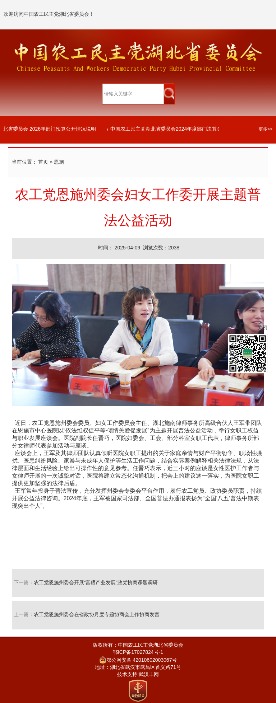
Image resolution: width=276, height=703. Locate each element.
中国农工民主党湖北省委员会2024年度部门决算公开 (169, 129)
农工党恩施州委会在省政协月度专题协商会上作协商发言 (97, 615)
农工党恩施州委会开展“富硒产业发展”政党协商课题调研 (96, 583)
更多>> (265, 129)
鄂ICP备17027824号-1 (138, 652)
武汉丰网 (149, 675)
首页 (43, 162)
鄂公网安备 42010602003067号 (138, 660)
